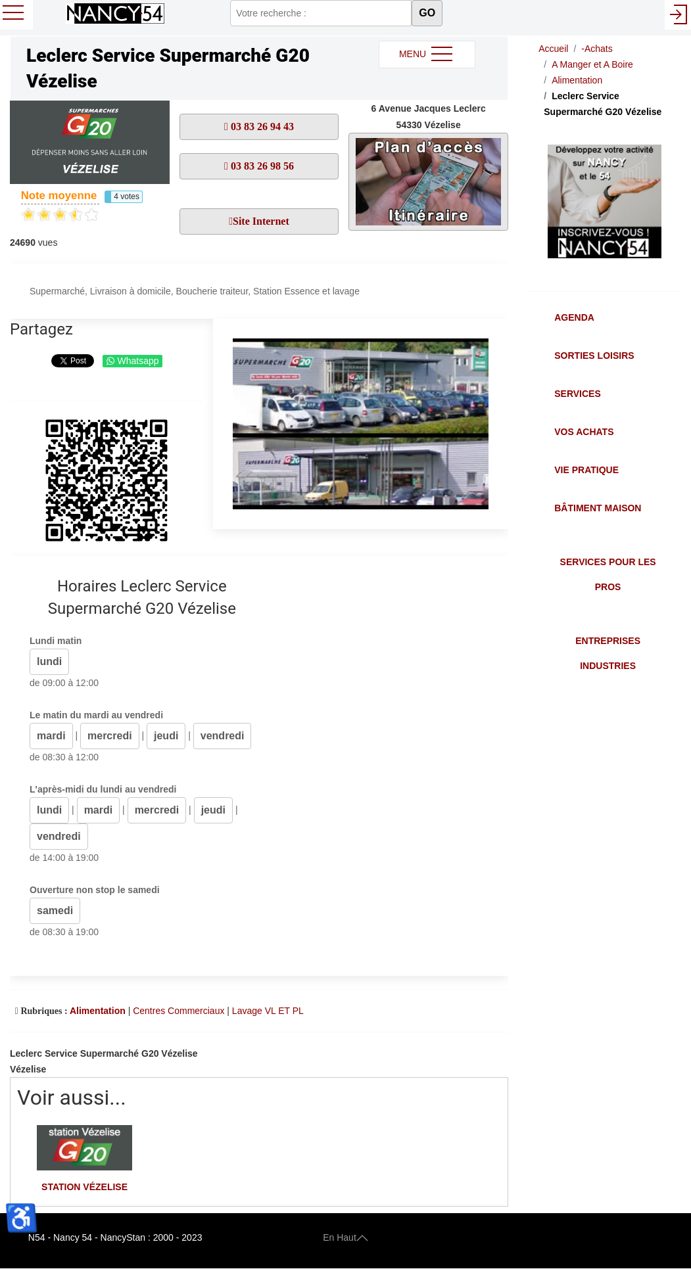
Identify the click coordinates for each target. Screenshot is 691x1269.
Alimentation (98, 1010)
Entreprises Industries (607, 653)
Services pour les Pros (608, 574)
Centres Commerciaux (178, 1010)
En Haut (345, 1237)
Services (577, 393)
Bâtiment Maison (597, 508)
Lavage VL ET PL (268, 1010)
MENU (427, 54)
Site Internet (261, 221)
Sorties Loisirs (594, 355)
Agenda (574, 317)
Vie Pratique (586, 470)
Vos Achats (583, 432)
